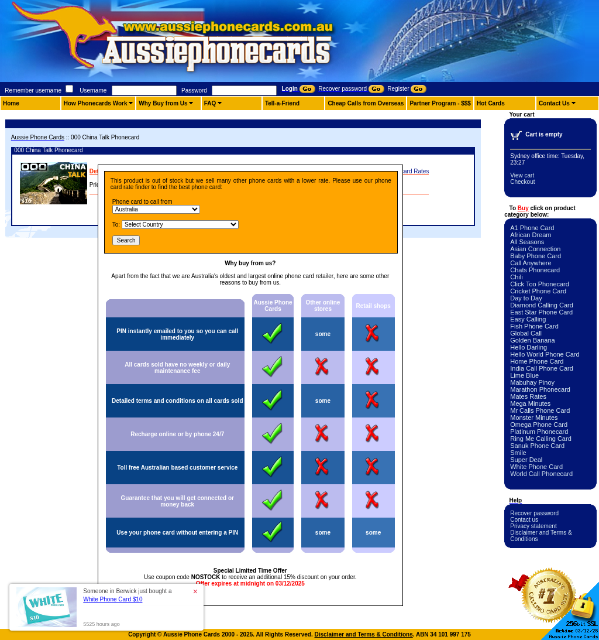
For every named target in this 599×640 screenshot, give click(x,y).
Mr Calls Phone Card (540, 410)
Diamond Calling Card (541, 305)
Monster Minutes (533, 417)
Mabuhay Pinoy (532, 382)
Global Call (526, 333)
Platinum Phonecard (539, 431)
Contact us (524, 519)
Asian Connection (535, 248)
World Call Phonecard (541, 473)
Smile (518, 452)
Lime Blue (524, 375)
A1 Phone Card (532, 227)
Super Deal (526, 459)
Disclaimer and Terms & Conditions (364, 634)
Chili (516, 276)
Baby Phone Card (535, 255)
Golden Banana (532, 340)
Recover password (534, 513)
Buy (523, 208)
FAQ (210, 103)
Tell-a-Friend (282, 103)
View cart (522, 175)
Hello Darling (528, 347)
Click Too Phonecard (539, 284)
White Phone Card (536, 466)
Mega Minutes (530, 403)
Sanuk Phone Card (537, 445)
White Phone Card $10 (112, 599)
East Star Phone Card (541, 312)
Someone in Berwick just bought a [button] (127, 595)
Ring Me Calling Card (541, 438)
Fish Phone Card (534, 326)
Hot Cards (491, 103)
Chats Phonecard (535, 269)
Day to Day (526, 298)
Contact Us (554, 103)
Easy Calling (528, 319)
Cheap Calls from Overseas (366, 103)
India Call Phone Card (541, 368)
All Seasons (527, 241)
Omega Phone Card (538, 424)
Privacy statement (533, 526)
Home (11, 103)
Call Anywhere (530, 262)
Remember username (33, 90)
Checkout (522, 182)
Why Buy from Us (163, 103)
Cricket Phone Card (538, 291)
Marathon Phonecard (540, 389)
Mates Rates (528, 396)
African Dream (530, 234)
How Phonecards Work (96, 103)
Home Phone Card (536, 361)
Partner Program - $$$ (440, 103)
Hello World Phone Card (544, 354)
